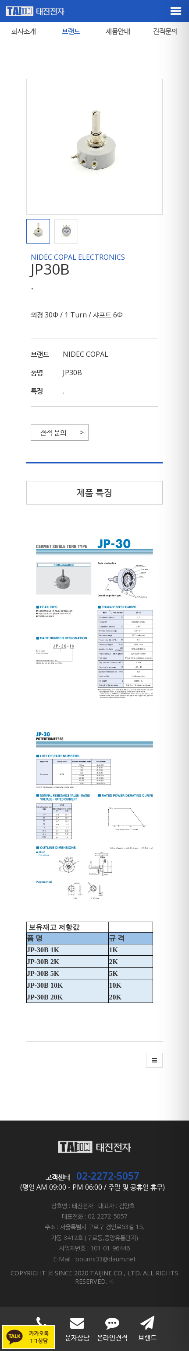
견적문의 (165, 31)
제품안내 (118, 31)
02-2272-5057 (107, 1175)
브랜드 (71, 31)
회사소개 (23, 31)
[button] (40, 231)
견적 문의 (53, 432)
